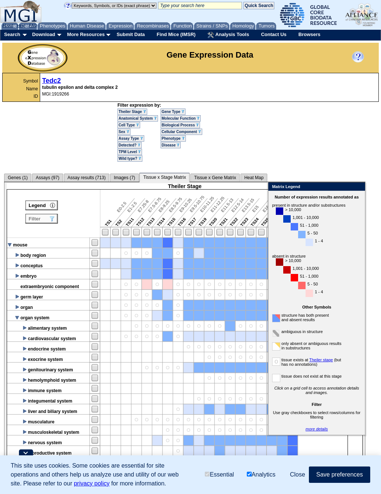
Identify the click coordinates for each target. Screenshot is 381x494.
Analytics (261, 474)
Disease (171, 145)
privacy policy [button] (92, 483)
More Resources (85, 34)
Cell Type (129, 125)
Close (358, 187)
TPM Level (130, 152)
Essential (219, 474)
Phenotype (173, 138)
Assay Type (131, 138)
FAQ (33, 25)
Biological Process (180, 125)
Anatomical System (138, 118)
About (8, 25)
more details (317, 429)
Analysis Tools (228, 35)
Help (21, 25)
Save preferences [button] (339, 474)
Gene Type (173, 112)
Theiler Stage (132, 112)
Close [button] (297, 474)
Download (43, 34)
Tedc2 (51, 80)
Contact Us (274, 34)
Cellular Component (181, 132)
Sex (124, 132)
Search (12, 34)
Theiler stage (321, 360)
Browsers (309, 34)
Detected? (130, 145)
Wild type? (130, 158)
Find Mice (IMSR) (176, 34)
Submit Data (131, 34)
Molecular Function (181, 118)
